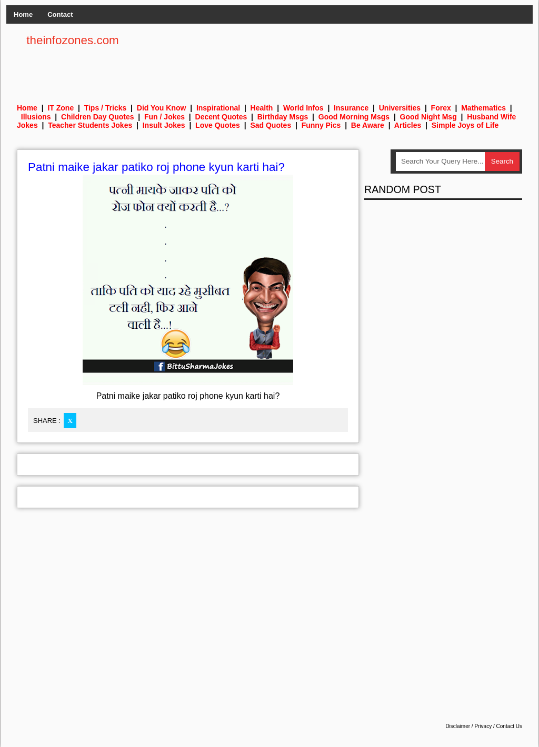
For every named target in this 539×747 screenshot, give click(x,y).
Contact (60, 14)
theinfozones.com (72, 40)
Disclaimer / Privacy (468, 726)
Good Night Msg (428, 117)
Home (23, 14)
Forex (441, 108)
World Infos (303, 108)
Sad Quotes (270, 125)
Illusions (36, 117)
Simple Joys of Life (465, 125)
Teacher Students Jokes (90, 125)
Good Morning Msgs (354, 117)
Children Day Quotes (97, 117)
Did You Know (161, 108)
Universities (400, 108)
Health (262, 108)
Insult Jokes (164, 125)
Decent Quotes (221, 117)
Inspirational (218, 108)
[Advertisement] (330, 58)
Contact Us (509, 726)
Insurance (351, 108)
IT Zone (60, 108)
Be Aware (367, 125)
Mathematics (483, 108)
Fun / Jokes (164, 117)
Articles (407, 125)
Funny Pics (321, 125)
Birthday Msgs (282, 117)
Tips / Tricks (105, 108)
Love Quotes (217, 125)
